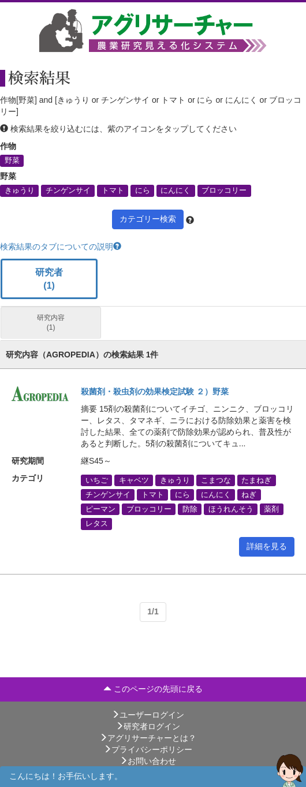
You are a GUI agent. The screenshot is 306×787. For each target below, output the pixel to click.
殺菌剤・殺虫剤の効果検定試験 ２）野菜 (155, 391)
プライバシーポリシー (147, 749)
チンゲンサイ (68, 191)
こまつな (216, 480)
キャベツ (134, 480)
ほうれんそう (230, 509)
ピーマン (100, 509)
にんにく (176, 191)
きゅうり (20, 191)
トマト (113, 191)
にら (142, 191)
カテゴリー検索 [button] (148, 218)
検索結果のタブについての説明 (60, 246)
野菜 (12, 160)
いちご (96, 480)
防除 (189, 509)
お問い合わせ (148, 761)
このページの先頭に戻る (153, 688)
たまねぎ (256, 480)
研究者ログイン (147, 726)
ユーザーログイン (147, 714)
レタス (96, 524)
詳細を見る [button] (267, 546)
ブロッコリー (224, 191)
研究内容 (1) (51, 322)
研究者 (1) (49, 278)
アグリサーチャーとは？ (147, 738)
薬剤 (271, 509)
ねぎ (248, 495)
